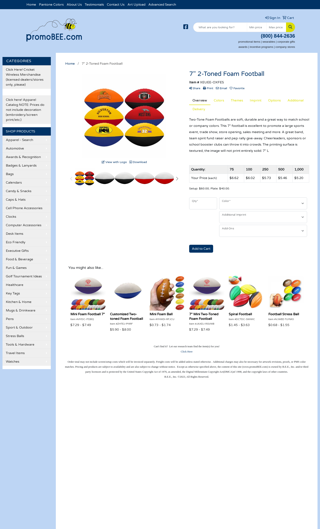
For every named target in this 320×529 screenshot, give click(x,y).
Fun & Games (16, 268)
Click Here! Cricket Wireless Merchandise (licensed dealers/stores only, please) (25, 77)
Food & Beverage (19, 259)
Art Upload (136, 4)
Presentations (82, 419)
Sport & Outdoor (19, 327)
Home (31, 4)
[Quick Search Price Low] (257, 27)
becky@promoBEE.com (276, 475)
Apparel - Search (19, 140)
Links (75, 431)
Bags (10, 174)
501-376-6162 (283, 465)
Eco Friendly (15, 242)
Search (76, 408)
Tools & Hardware (20, 344)
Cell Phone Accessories (24, 208)
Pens (10, 319)
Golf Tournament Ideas (24, 276)
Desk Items (14, 234)
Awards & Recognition (23, 157)
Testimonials (94, 4)
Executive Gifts (17, 251)
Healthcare (14, 285)
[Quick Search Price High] (276, 27)
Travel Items (15, 353)
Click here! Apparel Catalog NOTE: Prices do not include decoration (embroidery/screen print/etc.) (25, 110)
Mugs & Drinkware (20, 310)
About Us (74, 4)
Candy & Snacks (18, 191)
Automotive (15, 148)
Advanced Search (162, 4)
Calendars (14, 182)
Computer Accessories (23, 225)
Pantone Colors (51, 4)
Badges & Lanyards (21, 165)
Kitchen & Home (18, 302)
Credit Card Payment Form (41, 427)
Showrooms (80, 414)
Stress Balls (15, 336)
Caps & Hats (16, 200)
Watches (12, 362)
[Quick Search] (220, 27)
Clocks (11, 217)
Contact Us (116, 4)
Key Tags (13, 293)
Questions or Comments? (45, 440)
